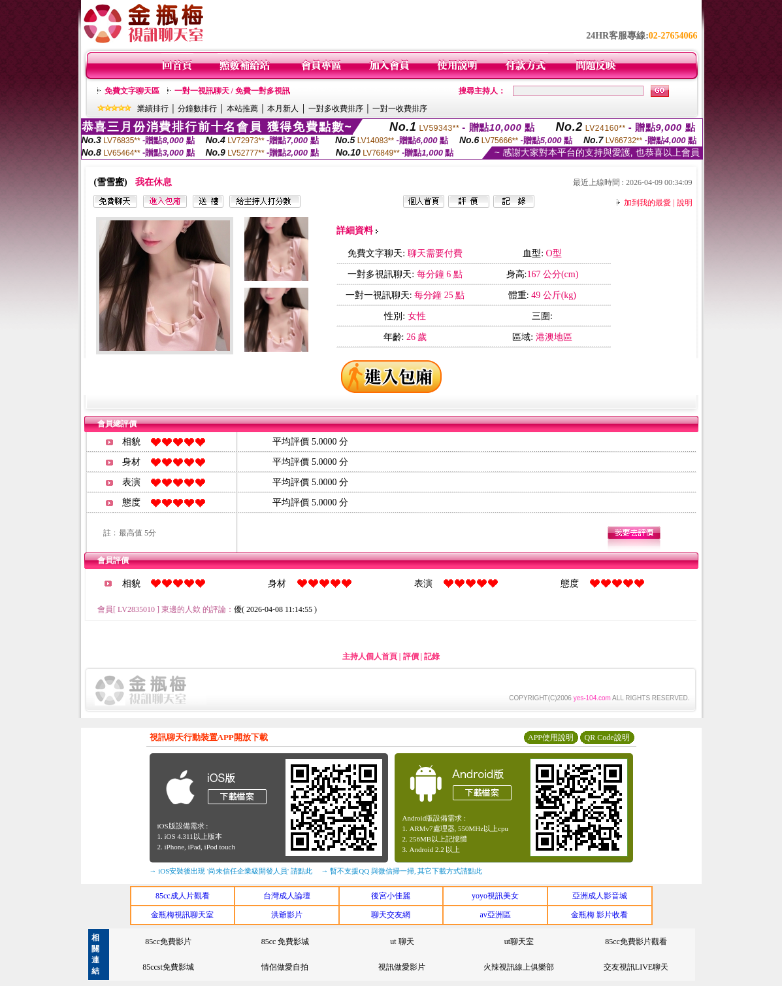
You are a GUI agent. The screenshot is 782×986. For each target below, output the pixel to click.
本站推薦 (242, 108)
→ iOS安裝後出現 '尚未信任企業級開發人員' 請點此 (231, 871)
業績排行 (153, 108)
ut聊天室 (519, 941)
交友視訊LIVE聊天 (636, 967)
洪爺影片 (286, 914)
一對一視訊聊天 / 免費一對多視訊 (232, 90)
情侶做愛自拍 (284, 967)
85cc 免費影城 (285, 941)
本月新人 (283, 108)
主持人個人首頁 (369, 656)
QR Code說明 (607, 737)
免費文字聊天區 (132, 90)
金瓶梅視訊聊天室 (182, 914)
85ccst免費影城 (168, 967)
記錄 (432, 656)
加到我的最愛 (647, 202)
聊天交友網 (390, 914)
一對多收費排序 (335, 108)
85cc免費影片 (168, 941)
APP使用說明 (551, 737)
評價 (411, 656)
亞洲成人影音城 (599, 895)
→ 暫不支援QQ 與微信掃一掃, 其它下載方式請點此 (402, 871)
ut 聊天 (402, 941)
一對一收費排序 (399, 108)
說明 (684, 202)
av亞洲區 (495, 914)
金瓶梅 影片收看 (599, 914)
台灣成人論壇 (286, 895)
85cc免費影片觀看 (636, 941)
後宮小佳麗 (390, 895)
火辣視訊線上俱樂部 (518, 967)
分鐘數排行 (197, 108)
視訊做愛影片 (401, 967)
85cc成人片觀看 (182, 895)
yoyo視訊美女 (495, 895)
